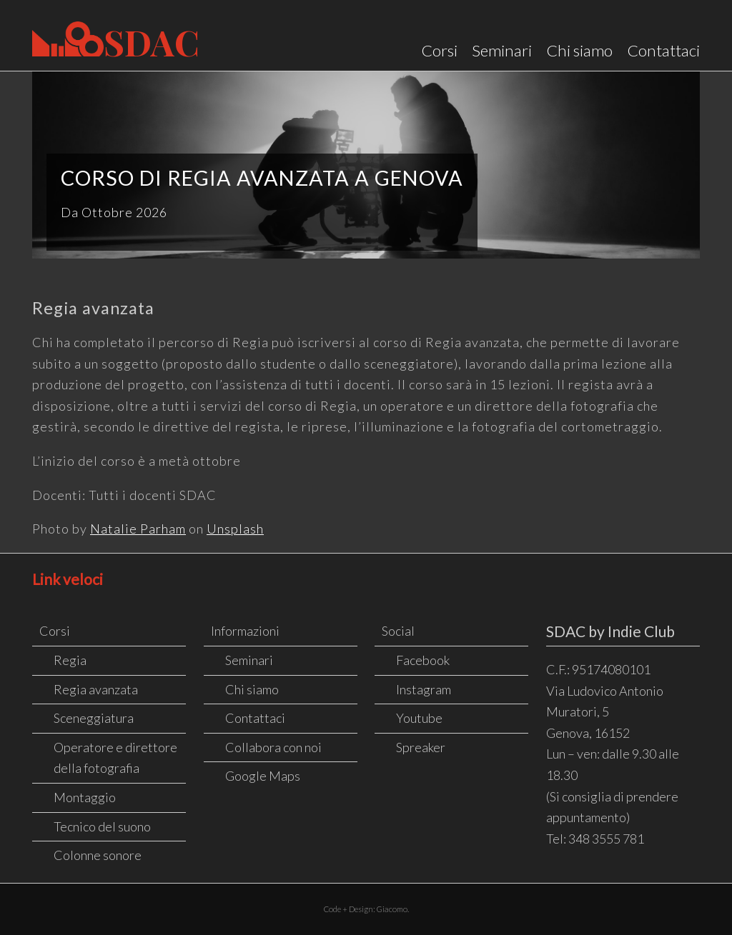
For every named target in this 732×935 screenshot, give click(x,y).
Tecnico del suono (102, 826)
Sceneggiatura (94, 718)
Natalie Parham (138, 528)
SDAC (115, 41)
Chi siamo (579, 50)
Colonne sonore (98, 855)
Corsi (439, 50)
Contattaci (663, 50)
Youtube (419, 718)
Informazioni (245, 631)
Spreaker (420, 747)
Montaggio (85, 797)
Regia (70, 660)
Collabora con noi (273, 747)
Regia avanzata (96, 689)
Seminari (502, 50)
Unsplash (235, 528)
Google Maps (262, 776)
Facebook (423, 660)
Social (398, 631)
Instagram (423, 689)
